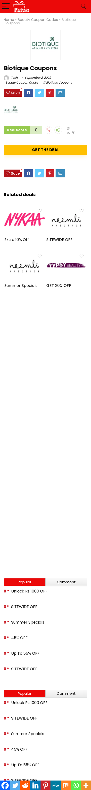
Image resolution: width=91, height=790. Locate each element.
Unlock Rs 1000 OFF (29, 591)
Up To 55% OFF (25, 653)
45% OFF (19, 638)
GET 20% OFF (58, 285)
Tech (11, 78)
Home (9, 19)
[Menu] (6, 6)
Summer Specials (20, 285)
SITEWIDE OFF (59, 239)
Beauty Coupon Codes (38, 19)
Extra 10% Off (16, 239)
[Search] (83, 6)
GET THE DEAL (45, 150)
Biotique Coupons (59, 82)
